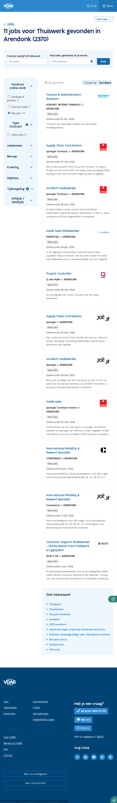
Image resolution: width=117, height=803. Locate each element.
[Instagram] (102, 757)
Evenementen (40, 701)
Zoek (94, 6)
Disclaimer (6, 801)
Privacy (36, 801)
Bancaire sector (58, 639)
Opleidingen (10, 707)
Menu (110, 6)
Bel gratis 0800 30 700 (93, 711)
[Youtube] (94, 757)
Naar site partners (35, 783)
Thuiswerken (56, 609)
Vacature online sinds (22, 86)
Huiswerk (54, 619)
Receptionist (56, 644)
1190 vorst (54, 649)
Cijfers (36, 707)
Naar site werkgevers (35, 774)
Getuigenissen (40, 713)
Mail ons (85, 719)
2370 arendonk (57, 624)
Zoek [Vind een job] (103, 61)
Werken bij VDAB (13, 743)
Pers (6, 749)
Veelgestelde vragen (43, 719)
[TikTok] (110, 757)
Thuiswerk (55, 604)
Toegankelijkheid (22, 801)
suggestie (88, 736)
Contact (8, 755)
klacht (100, 736)
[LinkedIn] (86, 757)
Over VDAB (10, 737)
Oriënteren (9, 713)
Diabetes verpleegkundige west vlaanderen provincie (79, 634)
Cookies (45, 801)
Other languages (59, 801)
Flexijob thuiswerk (59, 614)
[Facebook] (77, 757)
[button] (112, 599)
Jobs (9, 24)
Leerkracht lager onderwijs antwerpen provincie (77, 629)
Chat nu (84, 728)
